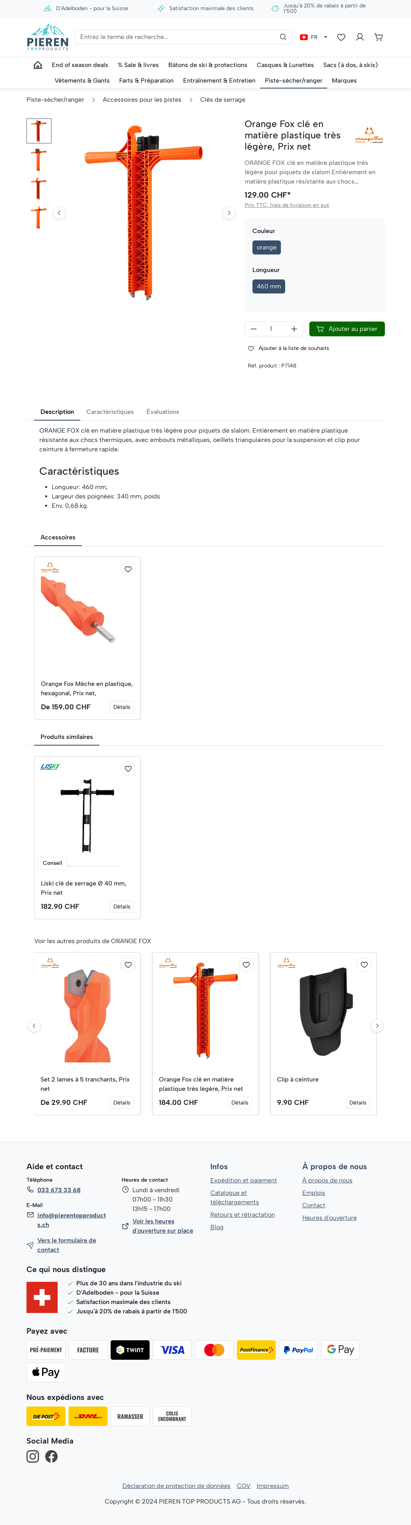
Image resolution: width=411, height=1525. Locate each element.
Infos (219, 1167)
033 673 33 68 (58, 1190)
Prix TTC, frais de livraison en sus (286, 205)
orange (267, 247)
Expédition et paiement (243, 1180)
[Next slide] (229, 235)
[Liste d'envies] (341, 37)
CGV (243, 1486)
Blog (216, 1227)
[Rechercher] (283, 37)
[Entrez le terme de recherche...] (183, 37)
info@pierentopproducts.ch (71, 1220)
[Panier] (378, 37)
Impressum (273, 1486)
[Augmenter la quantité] (294, 329)
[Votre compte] (360, 37)
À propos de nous (334, 1167)
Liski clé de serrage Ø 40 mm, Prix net (84, 888)
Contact (313, 1205)
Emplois (313, 1192)
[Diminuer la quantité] (253, 329)
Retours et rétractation (242, 1214)
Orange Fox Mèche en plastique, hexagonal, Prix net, (87, 688)
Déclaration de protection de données (176, 1486)
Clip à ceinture (298, 1079)
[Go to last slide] (59, 235)
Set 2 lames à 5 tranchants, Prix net (86, 1084)
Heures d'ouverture (329, 1217)
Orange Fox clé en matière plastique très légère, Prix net (201, 1084)
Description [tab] (57, 411)
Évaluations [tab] (162, 411)
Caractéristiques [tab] (110, 411)
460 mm (269, 286)
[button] (38, 130)
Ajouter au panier (346, 329)
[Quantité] (274, 329)
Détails (122, 707)
